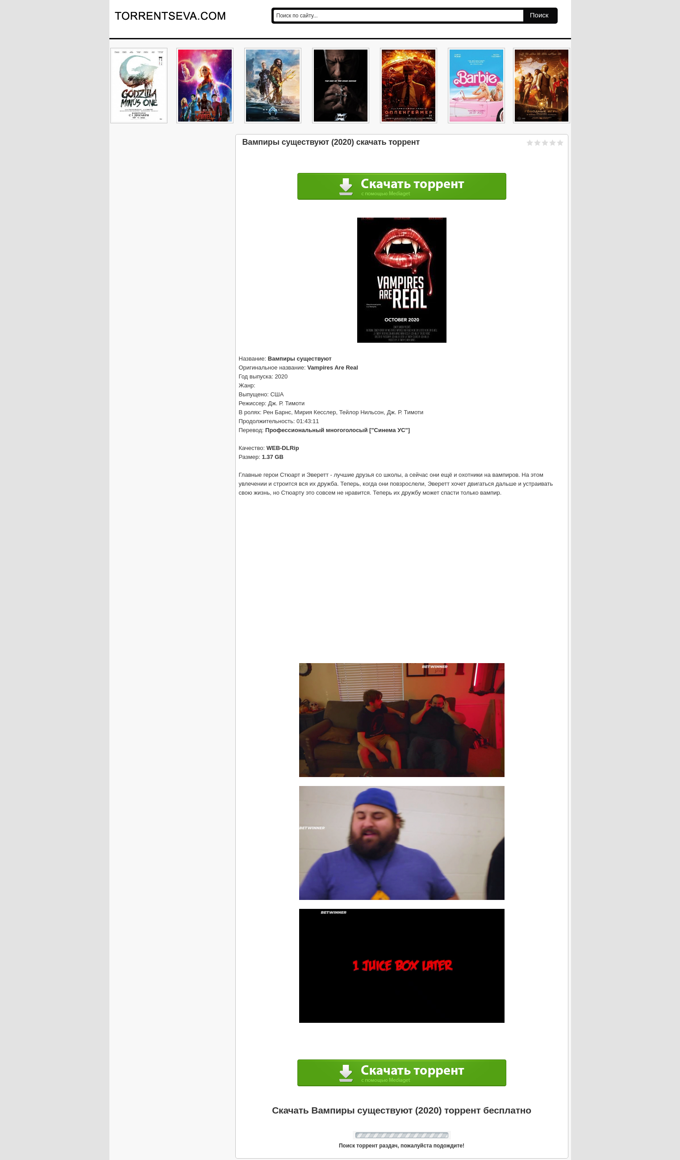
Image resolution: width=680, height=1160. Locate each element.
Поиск (539, 15)
